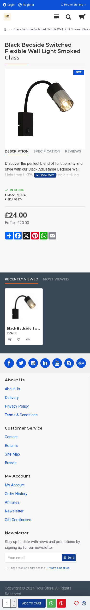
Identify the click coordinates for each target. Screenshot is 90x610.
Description (17, 151)
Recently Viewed (21, 279)
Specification (46, 151)
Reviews (73, 151)
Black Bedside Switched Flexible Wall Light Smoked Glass (24, 328)
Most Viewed (56, 279)
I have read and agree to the (37, 568)
